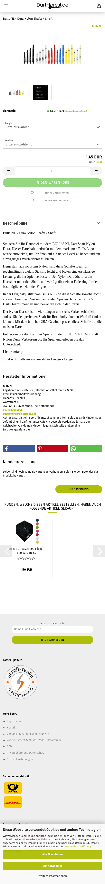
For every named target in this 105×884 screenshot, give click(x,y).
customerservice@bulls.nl (19, 414)
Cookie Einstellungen (20, 759)
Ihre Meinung (79, 489)
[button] (9, 171)
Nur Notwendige (52, 866)
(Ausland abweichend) (76, 111)
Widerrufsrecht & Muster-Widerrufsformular (34, 740)
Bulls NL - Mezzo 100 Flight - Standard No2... (26, 550)
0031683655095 (13, 410)
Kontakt (11, 727)
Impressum (14, 721)
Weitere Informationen (52, 876)
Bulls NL (97, 26)
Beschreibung (15, 223)
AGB (9, 746)
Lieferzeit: (9, 111)
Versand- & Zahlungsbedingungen (28, 734)
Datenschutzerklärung (78, 846)
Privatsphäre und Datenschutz (25, 752)
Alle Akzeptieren (52, 854)
